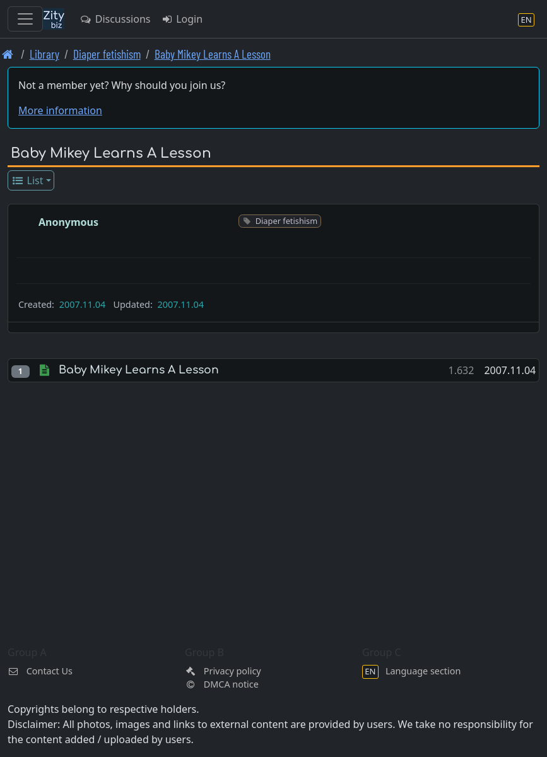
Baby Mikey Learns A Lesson (213, 54)
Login (181, 19)
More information (60, 110)
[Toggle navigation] (25, 19)
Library (44, 54)
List (27, 180)
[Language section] (526, 19)
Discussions (114, 19)
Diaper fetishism (107, 54)
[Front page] (8, 54)
